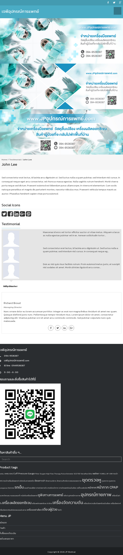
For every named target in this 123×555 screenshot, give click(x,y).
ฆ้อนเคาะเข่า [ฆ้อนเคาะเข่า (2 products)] (40, 480)
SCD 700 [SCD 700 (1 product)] (77, 473)
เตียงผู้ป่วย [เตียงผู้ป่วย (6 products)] (49, 509)
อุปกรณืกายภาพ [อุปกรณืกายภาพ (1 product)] (74, 495)
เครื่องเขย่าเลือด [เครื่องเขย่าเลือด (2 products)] (34, 510)
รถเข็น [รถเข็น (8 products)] (19, 487)
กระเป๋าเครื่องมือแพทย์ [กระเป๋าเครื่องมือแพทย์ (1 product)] (11, 481)
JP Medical (70, 551)
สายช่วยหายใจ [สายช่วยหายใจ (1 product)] (41, 488)
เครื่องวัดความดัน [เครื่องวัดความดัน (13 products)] (68, 502)
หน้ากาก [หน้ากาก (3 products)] (92, 487)
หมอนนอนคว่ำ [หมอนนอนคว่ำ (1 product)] (15, 495)
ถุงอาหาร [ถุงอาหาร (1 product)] (105, 481)
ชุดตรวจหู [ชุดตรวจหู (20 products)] (91, 479)
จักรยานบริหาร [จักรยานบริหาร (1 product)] (51, 481)
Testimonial (15, 159)
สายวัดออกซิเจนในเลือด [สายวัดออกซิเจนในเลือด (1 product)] (68, 488)
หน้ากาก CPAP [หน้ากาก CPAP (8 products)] (107, 487)
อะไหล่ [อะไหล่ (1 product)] (66, 495)
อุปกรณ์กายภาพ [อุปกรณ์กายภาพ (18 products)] (96, 494)
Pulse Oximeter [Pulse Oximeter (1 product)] (67, 473)
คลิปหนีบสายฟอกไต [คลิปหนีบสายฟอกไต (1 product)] (26, 481)
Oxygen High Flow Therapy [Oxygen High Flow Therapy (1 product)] (50, 473)
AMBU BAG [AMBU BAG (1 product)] (8, 473)
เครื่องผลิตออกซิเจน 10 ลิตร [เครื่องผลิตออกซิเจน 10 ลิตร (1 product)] (42, 503)
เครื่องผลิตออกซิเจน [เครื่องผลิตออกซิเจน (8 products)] (16, 502)
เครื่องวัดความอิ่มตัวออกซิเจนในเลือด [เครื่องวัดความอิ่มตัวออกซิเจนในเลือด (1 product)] (97, 503)
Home (4, 159)
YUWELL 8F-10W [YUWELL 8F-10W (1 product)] (106, 473)
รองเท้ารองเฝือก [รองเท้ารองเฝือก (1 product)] (30, 488)
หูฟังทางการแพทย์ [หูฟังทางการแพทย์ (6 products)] (50, 495)
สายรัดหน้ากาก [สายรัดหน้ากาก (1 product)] (53, 488)
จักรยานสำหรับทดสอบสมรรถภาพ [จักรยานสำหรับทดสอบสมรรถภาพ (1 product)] (69, 481)
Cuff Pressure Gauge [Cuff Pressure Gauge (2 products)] (24, 473)
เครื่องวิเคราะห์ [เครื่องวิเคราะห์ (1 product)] (116, 503)
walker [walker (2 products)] (95, 473)
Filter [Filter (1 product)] (37, 473)
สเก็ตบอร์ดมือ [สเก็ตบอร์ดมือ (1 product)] (82, 488)
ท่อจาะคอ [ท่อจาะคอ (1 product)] (11, 488)
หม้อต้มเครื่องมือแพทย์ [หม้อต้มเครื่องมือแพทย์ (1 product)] (29, 495)
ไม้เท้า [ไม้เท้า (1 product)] (60, 510)
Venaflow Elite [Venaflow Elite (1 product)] (86, 473)
